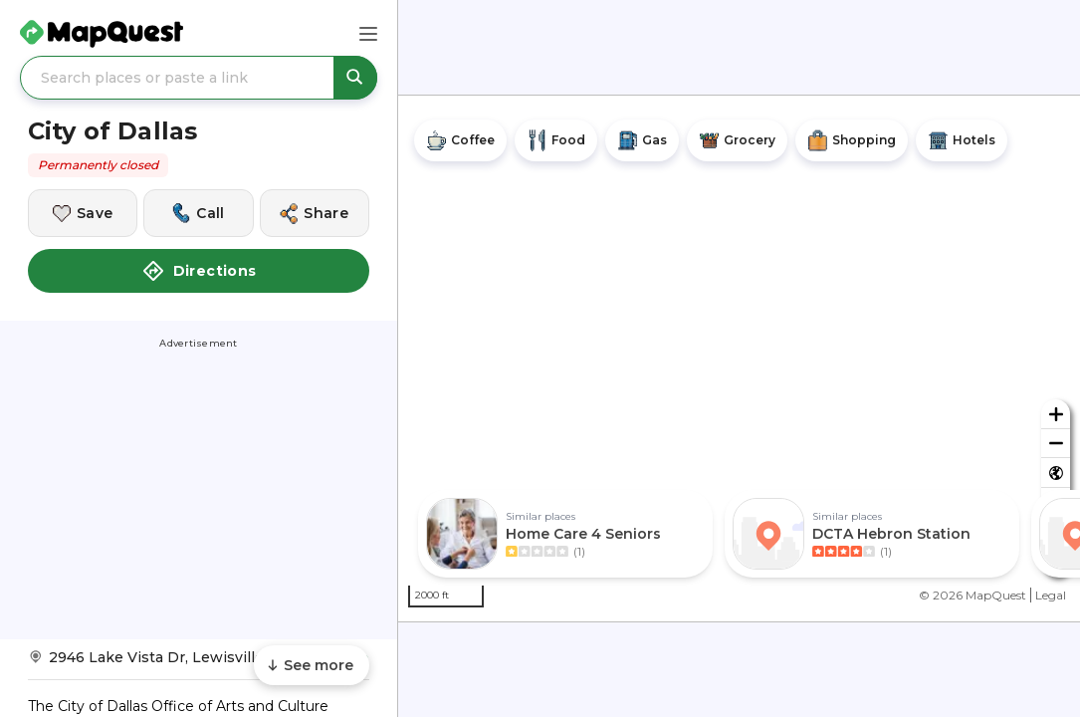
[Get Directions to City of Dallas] (198, 663)
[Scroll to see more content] (311, 665)
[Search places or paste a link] (198, 78)
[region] (739, 358)
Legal (1050, 595)
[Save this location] (82, 213)
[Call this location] (198, 213)
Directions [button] (199, 271)
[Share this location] (314, 213)
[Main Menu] (368, 34)
